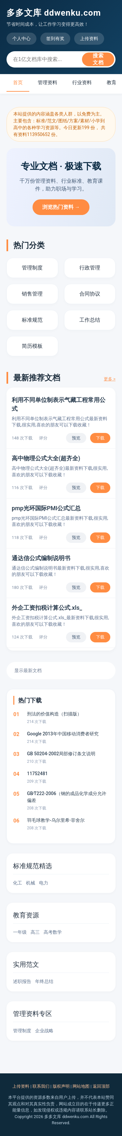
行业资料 (82, 82)
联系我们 (41, 1086)
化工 (17, 882)
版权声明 (61, 1086)
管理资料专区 (32, 1014)
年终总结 (44, 981)
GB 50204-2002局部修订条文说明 (61, 753)
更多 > (109, 378)
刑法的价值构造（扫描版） (54, 713)
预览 (76, 438)
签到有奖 (55, 38)
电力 (43, 882)
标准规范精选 (32, 866)
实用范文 (26, 964)
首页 (18, 82)
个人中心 (21, 38)
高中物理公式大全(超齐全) (46, 458)
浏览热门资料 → (61, 207)
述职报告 (22, 981)
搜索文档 (98, 59)
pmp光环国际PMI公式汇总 (46, 508)
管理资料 (47, 82)
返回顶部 (101, 1086)
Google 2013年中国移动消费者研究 (63, 733)
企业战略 (44, 1030)
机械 (30, 882)
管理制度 (22, 1030)
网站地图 (81, 1086)
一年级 (20, 932)
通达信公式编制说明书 (41, 558)
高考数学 (53, 932)
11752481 (37, 773)
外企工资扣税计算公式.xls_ (47, 607)
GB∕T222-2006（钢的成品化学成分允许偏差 (66, 797)
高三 (35, 932)
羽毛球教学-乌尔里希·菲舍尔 (56, 820)
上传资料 (89, 38)
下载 (100, 438)
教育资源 (26, 915)
